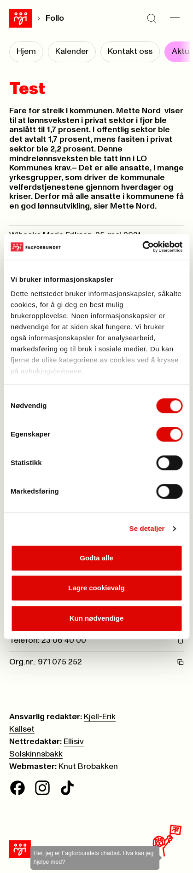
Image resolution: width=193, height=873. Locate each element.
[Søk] (151, 18)
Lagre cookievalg (96, 588)
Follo (55, 18)
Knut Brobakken (88, 766)
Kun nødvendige (97, 618)
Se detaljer (147, 528)
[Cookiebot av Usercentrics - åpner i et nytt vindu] (142, 247)
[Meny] (174, 18)
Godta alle (96, 558)
